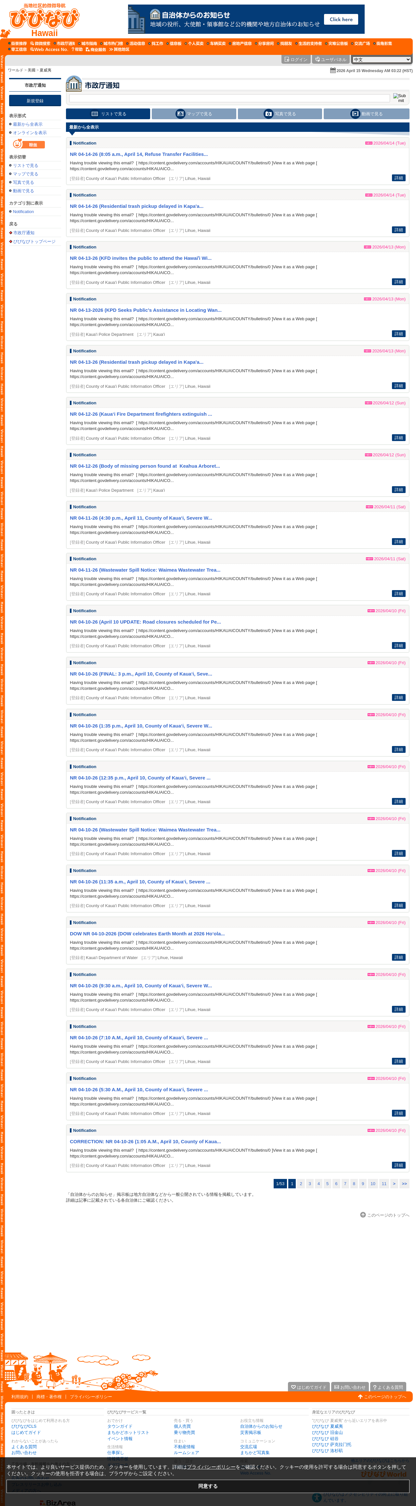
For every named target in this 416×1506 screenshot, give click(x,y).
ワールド (15, 70)
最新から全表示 (28, 124)
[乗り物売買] (216, 43)
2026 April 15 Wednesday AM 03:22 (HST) (375, 71)
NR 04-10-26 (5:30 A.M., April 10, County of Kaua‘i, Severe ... (139, 1089)
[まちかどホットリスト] (111, 43)
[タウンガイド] (87, 43)
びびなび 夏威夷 (327, 1426)
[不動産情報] (240, 43)
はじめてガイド (26, 1432)
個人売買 (182, 1426)
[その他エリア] (119, 49)
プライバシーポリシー (91, 1396)
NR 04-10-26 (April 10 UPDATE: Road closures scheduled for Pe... (145, 622)
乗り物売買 (184, 1432)
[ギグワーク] (17, 49)
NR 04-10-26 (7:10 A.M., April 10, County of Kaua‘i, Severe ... (139, 1037)
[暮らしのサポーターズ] (308, 43)
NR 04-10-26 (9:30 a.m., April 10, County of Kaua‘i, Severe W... (141, 985)
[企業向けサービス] (96, 49)
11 (384, 1183)
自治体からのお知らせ (261, 1426)
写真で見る (23, 182)
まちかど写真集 (255, 1452)
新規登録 (35, 100)
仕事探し (115, 1452)
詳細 (399, 177)
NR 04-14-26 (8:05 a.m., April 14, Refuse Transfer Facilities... (139, 154)
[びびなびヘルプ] (77, 49)
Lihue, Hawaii (197, 178)
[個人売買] (194, 43)
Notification (23, 211)
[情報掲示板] (173, 43)
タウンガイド (120, 1426)
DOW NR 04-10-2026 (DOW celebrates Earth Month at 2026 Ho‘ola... (147, 933)
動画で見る (23, 191)
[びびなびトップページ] (41, 19)
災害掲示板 (250, 1432)
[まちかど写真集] (382, 43)
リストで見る (25, 165)
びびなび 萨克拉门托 (331, 1444)
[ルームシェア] (264, 43)
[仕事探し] (155, 43)
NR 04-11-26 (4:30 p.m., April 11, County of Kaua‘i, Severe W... (141, 518)
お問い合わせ (24, 1452)
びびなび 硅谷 (325, 1438)
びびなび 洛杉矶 (327, 1450)
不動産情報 (184, 1446)
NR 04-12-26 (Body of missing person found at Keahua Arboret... (145, 466)
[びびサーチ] (40, 43)
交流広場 (248, 1446)
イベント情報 (120, 1438)
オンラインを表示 (30, 133)
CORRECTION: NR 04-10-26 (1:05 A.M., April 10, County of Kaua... (145, 1141)
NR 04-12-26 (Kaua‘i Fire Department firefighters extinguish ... (141, 414)
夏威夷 (45, 70)
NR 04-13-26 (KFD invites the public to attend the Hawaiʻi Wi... (141, 258)
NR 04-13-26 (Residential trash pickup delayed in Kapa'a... (136, 362)
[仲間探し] (284, 43)
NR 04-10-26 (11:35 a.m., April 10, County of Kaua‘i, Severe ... (140, 881)
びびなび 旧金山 (327, 1432)
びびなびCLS (23, 1426)
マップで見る (25, 174)
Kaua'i (159, 334)
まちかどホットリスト (128, 1432)
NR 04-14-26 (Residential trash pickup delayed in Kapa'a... (136, 206)
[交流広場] (360, 43)
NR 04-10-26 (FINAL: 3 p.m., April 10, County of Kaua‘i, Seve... (141, 674)
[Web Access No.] (49, 49)
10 (372, 1183)
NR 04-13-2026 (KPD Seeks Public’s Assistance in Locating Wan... (146, 310)
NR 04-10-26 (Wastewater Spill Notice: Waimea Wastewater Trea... (145, 829)
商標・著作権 (49, 1396)
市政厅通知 (35, 85)
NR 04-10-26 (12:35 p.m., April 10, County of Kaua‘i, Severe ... (140, 777)
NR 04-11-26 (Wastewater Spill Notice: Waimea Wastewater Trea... (145, 570)
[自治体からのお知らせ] (64, 43)
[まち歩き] (17, 43)
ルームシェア (186, 1452)
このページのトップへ (385, 1397)
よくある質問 (24, 1446)
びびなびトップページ (34, 241)
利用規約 (19, 1396)
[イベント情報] (135, 43)
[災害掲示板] (336, 43)
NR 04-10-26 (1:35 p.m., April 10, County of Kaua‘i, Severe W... (141, 725)
